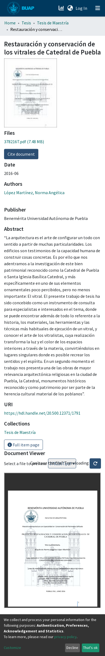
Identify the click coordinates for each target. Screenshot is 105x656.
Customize (12, 647)
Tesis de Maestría (53, 22)
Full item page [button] (23, 444)
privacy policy (65, 636)
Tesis (26, 22)
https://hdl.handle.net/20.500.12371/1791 (42, 413)
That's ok (90, 647)
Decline (72, 647)
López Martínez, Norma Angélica (34, 192)
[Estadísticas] (62, 8)
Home (10, 22)
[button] (70, 8)
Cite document (21, 154)
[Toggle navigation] (97, 8)
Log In (82, 8)
